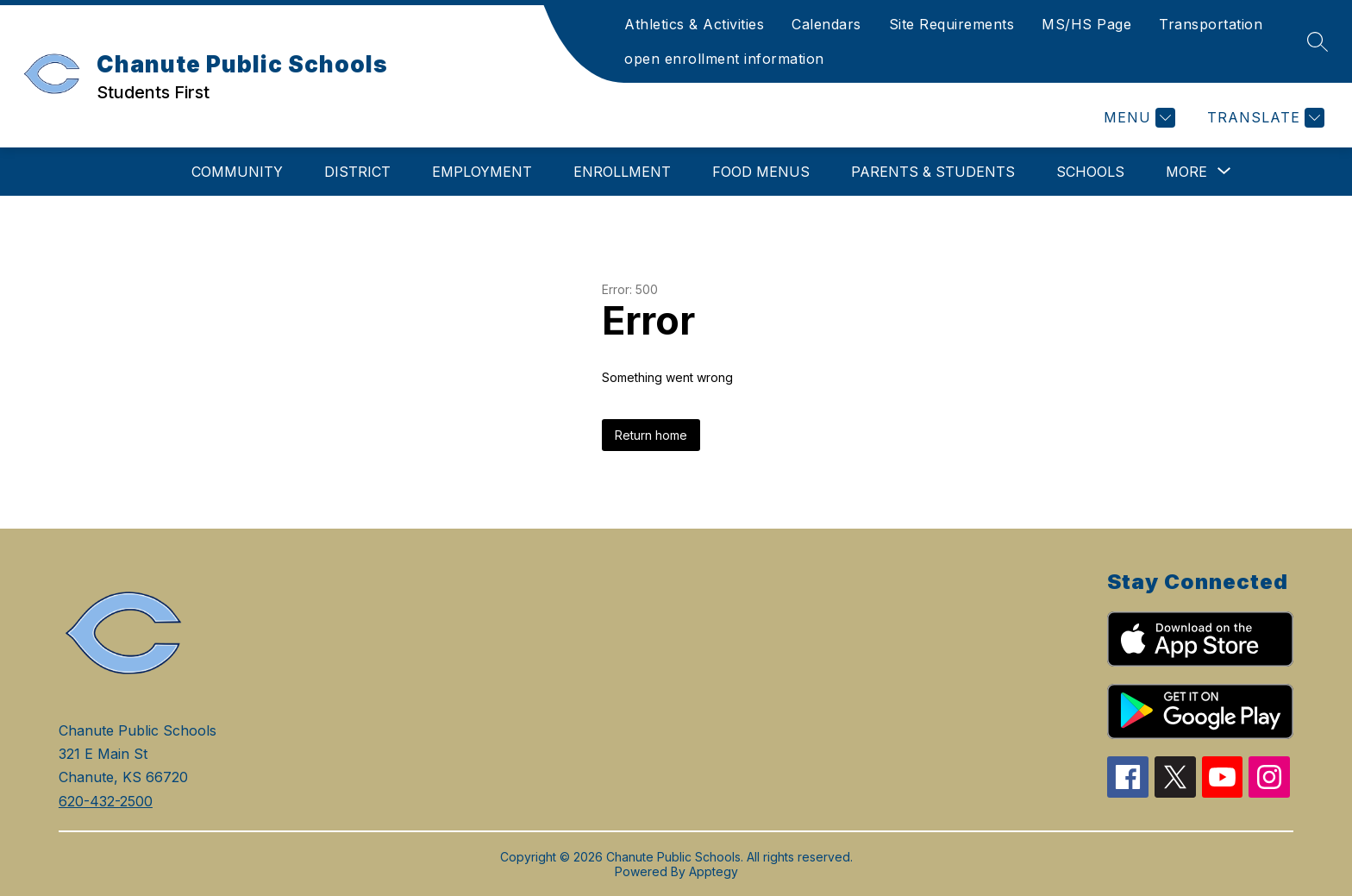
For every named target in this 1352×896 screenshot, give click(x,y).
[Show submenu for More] (1186, 171)
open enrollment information (724, 58)
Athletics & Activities (694, 24)
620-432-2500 (106, 801)
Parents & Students (933, 171)
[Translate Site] (1263, 117)
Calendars (826, 24)
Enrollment (622, 171)
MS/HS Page (1086, 24)
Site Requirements (952, 24)
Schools (1090, 171)
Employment (482, 171)
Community (237, 171)
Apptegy (713, 871)
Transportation (1210, 24)
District (357, 171)
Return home (651, 435)
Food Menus (761, 171)
